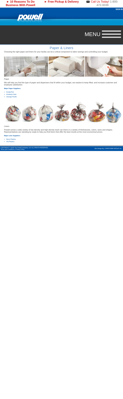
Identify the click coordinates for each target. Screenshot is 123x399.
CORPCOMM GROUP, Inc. (113, 148)
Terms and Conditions (7, 149)
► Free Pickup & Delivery (61, 1)
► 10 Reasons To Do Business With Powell (20, 3)
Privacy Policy (20, 149)
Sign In (119, 9)
